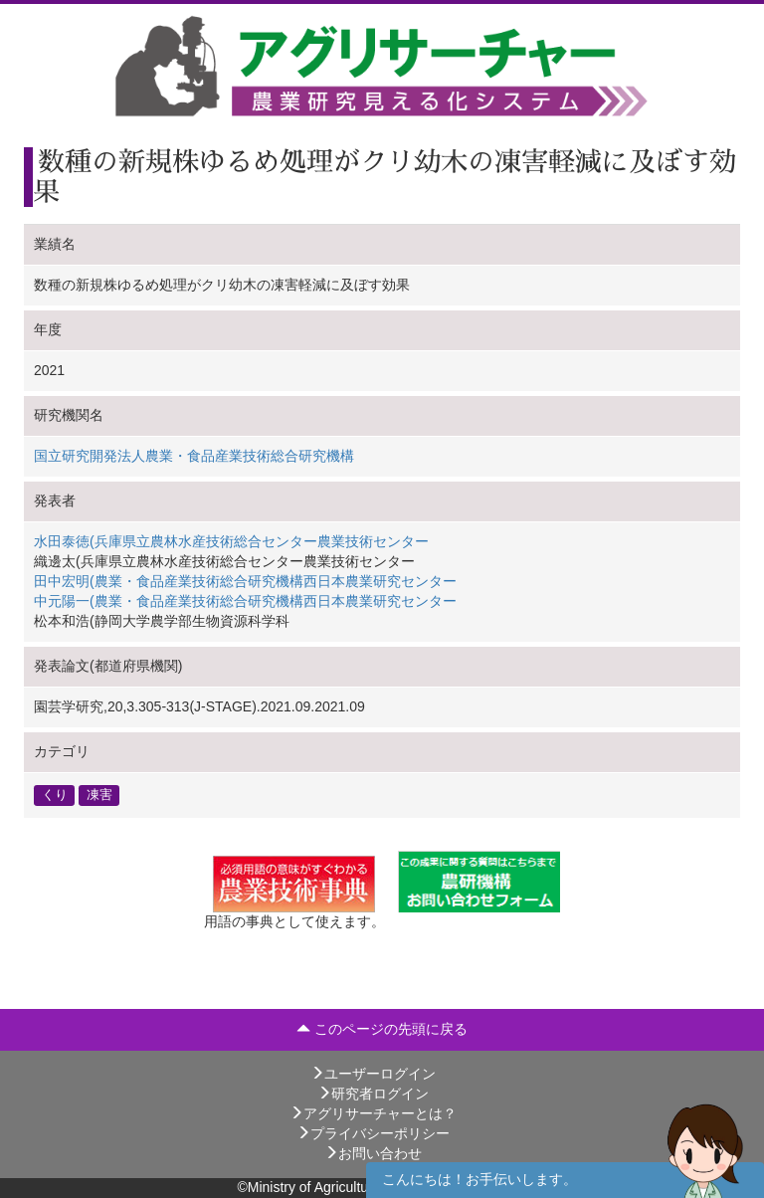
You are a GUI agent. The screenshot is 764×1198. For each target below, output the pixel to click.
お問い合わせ (373, 1153)
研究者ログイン (373, 1093)
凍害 (99, 795)
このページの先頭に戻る (382, 1029)
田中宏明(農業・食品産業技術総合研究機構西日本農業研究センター (245, 581)
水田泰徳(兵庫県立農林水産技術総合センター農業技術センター (231, 541)
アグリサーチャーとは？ (373, 1113)
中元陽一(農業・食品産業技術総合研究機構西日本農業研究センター (245, 601)
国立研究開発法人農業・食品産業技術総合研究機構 (194, 456)
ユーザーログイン (373, 1074)
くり (55, 795)
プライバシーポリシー (373, 1133)
